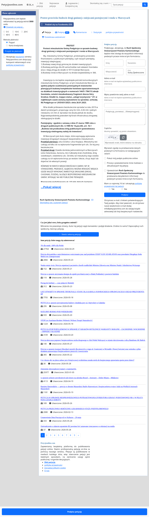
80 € (17, 104)
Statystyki (96, 65)
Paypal (12, 112)
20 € (26, 101)
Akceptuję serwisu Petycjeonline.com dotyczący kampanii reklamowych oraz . (18, 130)
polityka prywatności (115, 65)
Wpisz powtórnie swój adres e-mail (119, 127)
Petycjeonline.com (12, 4)
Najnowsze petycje (54, 4)
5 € (7, 101)
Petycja (46, 65)
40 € (8, 104)
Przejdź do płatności (13, 121)
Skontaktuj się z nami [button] (99, 3)
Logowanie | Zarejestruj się (72, 4)
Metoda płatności (11, 109)
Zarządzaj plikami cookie (55, 500)
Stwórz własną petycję (70, 267)
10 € (17, 101)
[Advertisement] (93, 29)
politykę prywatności (15, 135)
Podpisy (62, 65)
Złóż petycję (40, 4)
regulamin (19, 126)
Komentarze (80, 65)
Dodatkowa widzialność (53, 69)
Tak (113, 221)
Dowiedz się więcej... (13, 97)
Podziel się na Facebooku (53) (56, 57)
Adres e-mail (109, 111)
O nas (46, 503)
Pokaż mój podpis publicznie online (122, 191)
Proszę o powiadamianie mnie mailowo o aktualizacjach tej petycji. (125, 197)
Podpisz (124, 227)
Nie (125, 221)
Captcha (107, 161)
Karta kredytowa (16, 115)
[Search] (126, 4)
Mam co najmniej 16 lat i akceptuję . (123, 217)
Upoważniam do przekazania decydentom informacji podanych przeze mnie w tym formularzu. (126, 207)
